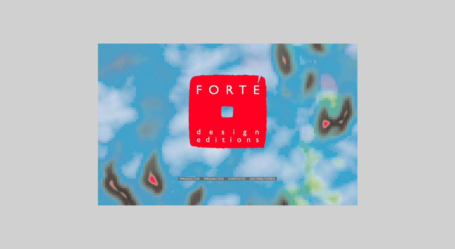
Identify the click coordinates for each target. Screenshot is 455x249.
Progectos (214, 179)
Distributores (262, 179)
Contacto (236, 179)
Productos (190, 179)
